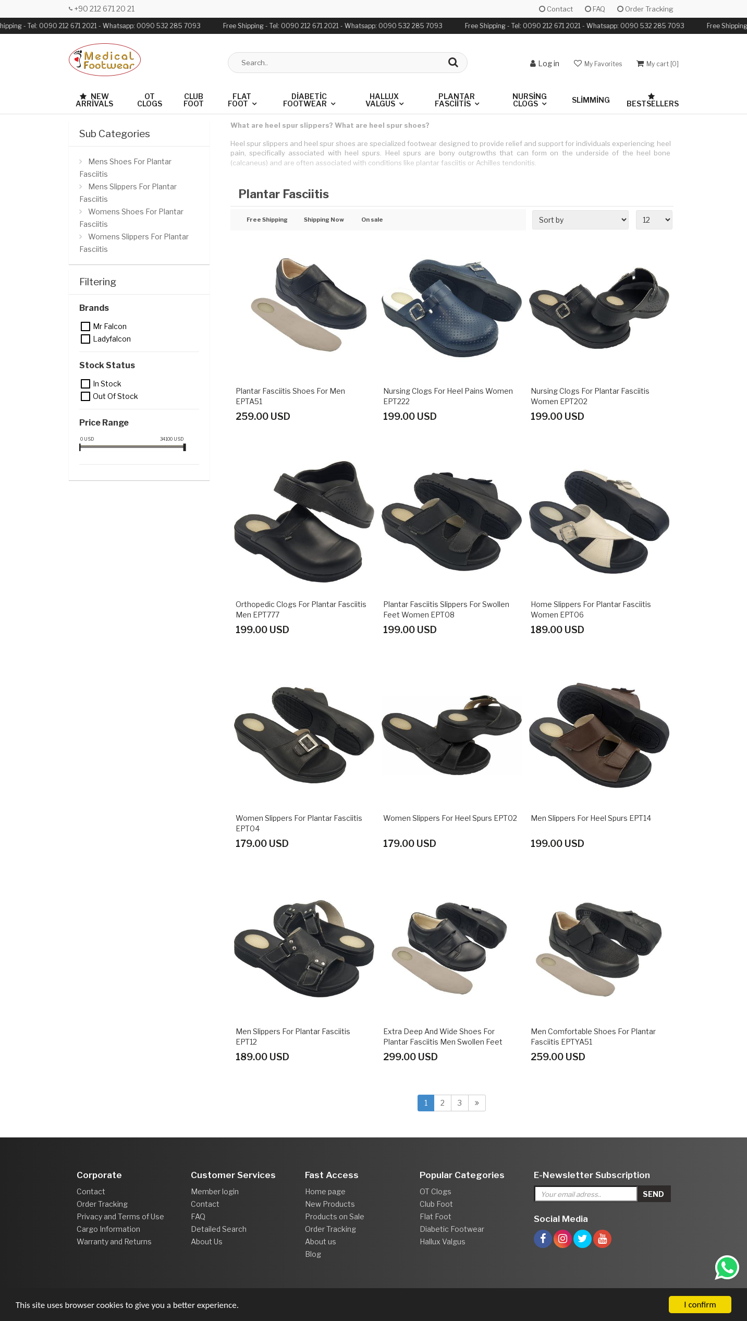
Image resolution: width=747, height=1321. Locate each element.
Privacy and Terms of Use (120, 1216)
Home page (325, 1191)
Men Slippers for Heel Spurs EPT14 (591, 818)
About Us (207, 1241)
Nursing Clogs (529, 100)
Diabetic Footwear (305, 100)
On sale (372, 220)
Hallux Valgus (382, 100)
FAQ (595, 9)
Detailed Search (219, 1229)
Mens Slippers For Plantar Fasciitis (128, 192)
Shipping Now (324, 220)
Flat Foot (240, 100)
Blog (313, 1254)
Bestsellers (653, 100)
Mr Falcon (86, 326)
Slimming (591, 99)
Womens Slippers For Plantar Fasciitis (134, 242)
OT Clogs (149, 100)
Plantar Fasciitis (455, 100)
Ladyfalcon (86, 339)
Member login (215, 1191)
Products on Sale (334, 1216)
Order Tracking (645, 9)
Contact (556, 9)
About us (320, 1241)
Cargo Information (108, 1229)
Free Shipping (267, 220)
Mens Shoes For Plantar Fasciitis (125, 167)
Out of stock (86, 396)
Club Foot (193, 100)
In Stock (86, 384)
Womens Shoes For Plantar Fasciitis (131, 217)
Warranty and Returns (114, 1241)
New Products (330, 1203)
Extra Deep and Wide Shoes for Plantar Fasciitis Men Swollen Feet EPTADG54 (443, 1042)
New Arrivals (94, 100)
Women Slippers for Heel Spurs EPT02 (450, 818)
